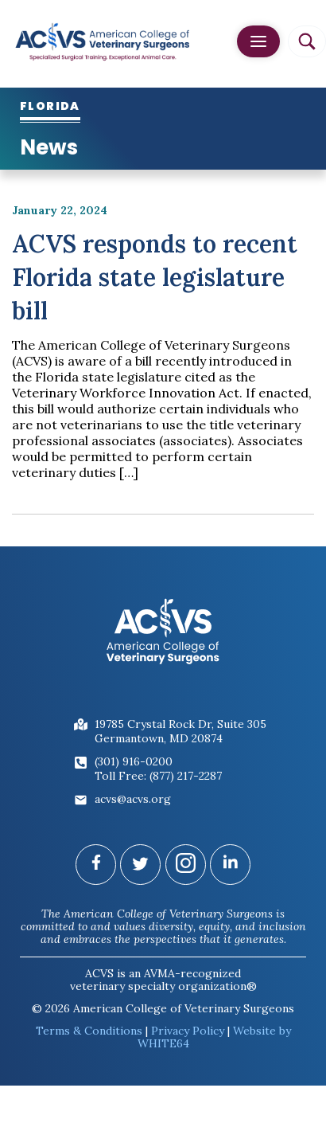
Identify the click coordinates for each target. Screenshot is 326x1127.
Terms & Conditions (89, 1030)
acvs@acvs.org (133, 799)
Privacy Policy (187, 1030)
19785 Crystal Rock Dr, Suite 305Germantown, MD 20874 (180, 731)
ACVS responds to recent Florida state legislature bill (154, 277)
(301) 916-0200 (134, 761)
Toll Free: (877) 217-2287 (158, 776)
